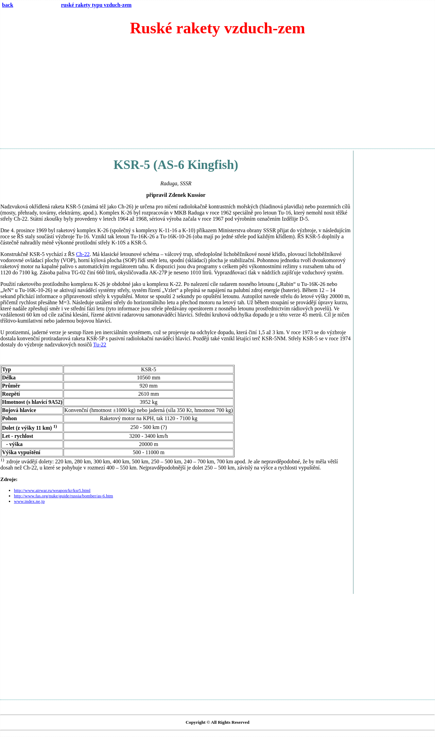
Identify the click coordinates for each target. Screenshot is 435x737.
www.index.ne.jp (29, 501)
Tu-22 (99, 344)
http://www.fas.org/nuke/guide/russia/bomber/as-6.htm (63, 495)
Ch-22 (83, 254)
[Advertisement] (217, 95)
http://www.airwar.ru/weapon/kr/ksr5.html (52, 490)
